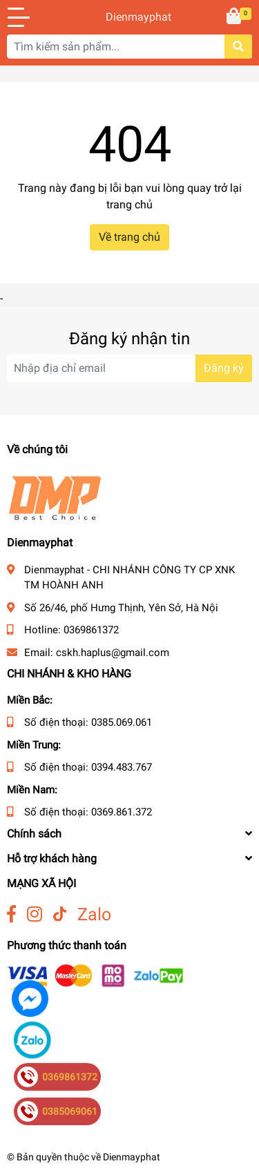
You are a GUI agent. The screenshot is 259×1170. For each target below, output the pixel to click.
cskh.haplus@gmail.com (112, 652)
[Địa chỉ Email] (129, 368)
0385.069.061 (121, 722)
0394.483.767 (121, 767)
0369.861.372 (121, 812)
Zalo (94, 914)
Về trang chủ (129, 237)
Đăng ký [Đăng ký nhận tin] (224, 368)
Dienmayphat (130, 16)
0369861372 (91, 630)
